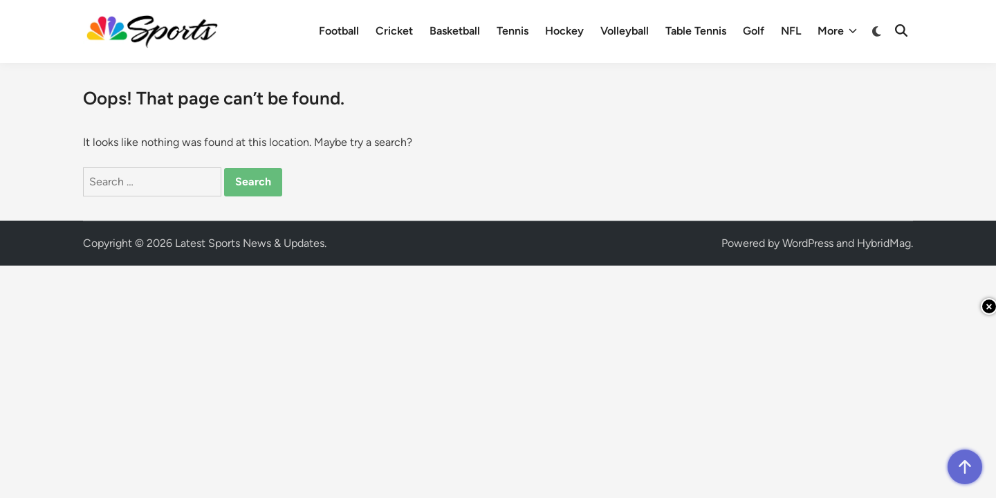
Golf (753, 30)
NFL (791, 30)
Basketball (455, 30)
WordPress (807, 243)
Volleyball (624, 30)
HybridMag (884, 243)
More (837, 31)
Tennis (512, 30)
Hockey (564, 30)
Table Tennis (695, 30)
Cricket (394, 30)
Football (339, 30)
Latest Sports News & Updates (249, 243)
